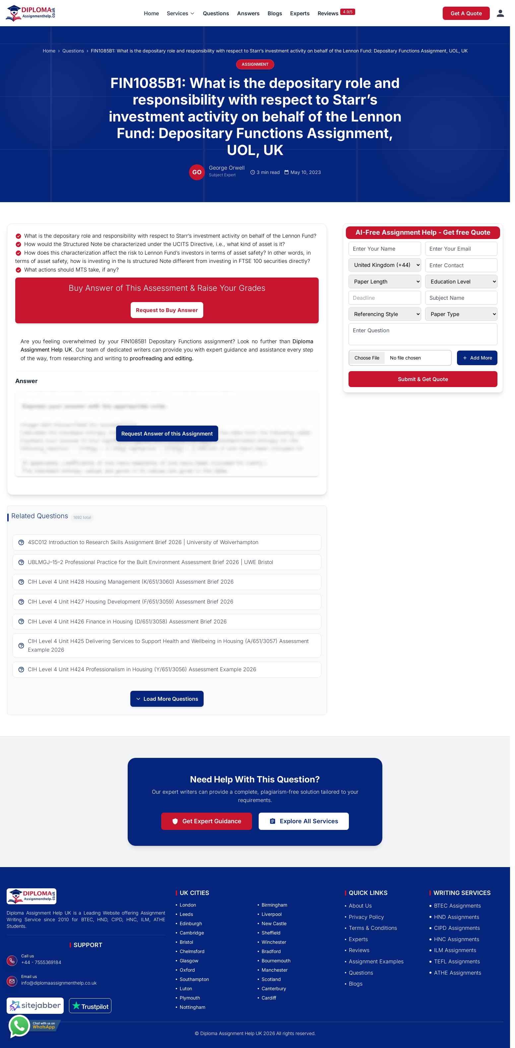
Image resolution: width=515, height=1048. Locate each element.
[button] (181, 13)
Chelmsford (190, 951)
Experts (300, 13)
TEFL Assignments (454, 961)
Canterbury (272, 988)
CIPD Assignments (454, 928)
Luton (184, 988)
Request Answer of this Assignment (167, 433)
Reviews (328, 13)
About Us (358, 905)
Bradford (269, 951)
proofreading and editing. (162, 358)
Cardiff (267, 998)
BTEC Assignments (455, 905)
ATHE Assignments (455, 972)
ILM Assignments (452, 950)
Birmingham (272, 905)
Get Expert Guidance (206, 821)
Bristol (184, 942)
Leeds (184, 914)
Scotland (269, 979)
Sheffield (269, 932)
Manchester (273, 970)
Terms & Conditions (371, 928)
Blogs (275, 13)
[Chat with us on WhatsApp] (34, 1028)
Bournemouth (274, 960)
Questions (216, 13)
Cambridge (190, 932)
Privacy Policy (364, 917)
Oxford (185, 970)
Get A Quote (466, 13)
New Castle (272, 923)
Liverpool (270, 914)
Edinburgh (189, 923)
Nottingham (190, 1007)
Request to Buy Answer (167, 310)
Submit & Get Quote (423, 379)
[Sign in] (500, 13)
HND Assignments (454, 917)
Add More (477, 358)
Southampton (192, 979)
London (186, 905)
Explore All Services (303, 821)
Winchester (272, 942)
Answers (248, 13)
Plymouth (188, 998)
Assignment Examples (374, 961)
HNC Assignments (454, 939)
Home (151, 13)
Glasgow (187, 960)
